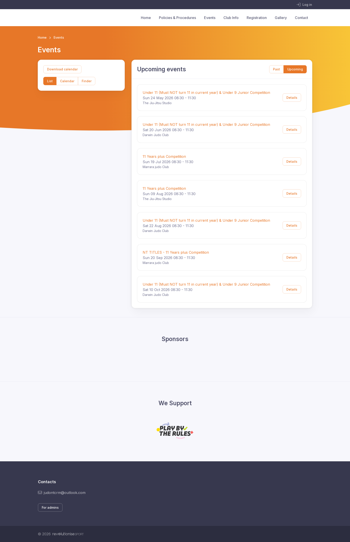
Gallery (281, 17)
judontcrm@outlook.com (61, 492)
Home (146, 17)
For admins (50, 507)
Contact (301, 17)
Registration (257, 17)
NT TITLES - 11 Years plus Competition (176, 252)
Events (209, 17)
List (50, 81)
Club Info (231, 17)
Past (276, 69)
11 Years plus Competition (164, 156)
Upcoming (295, 69)
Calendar (67, 81)
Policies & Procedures (177, 17)
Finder (87, 81)
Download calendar (62, 69)
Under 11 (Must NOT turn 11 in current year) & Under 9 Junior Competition (206, 92)
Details (291, 97)
